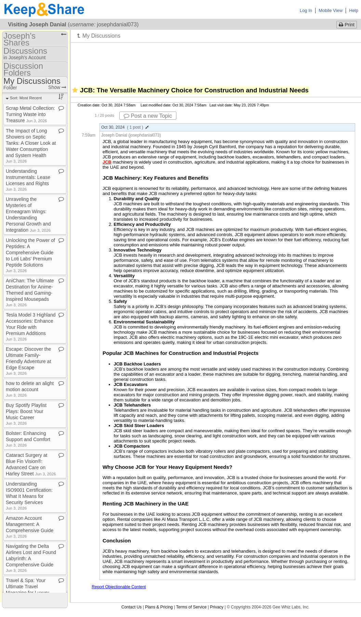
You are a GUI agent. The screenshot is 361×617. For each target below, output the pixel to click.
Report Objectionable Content (119, 586)
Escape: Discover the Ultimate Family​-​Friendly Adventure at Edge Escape (28, 360)
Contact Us (131, 607)
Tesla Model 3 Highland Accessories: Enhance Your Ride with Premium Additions (31, 326)
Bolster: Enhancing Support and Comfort (28, 438)
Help (353, 10)
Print (347, 24)
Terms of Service (191, 607)
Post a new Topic (148, 116)
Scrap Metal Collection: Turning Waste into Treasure (30, 114)
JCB (107, 162)
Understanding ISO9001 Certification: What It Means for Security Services (29, 495)
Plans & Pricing (159, 607)
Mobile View (331, 10)
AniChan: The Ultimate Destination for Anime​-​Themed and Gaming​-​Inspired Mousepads (30, 292)
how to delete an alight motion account (30, 389)
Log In (306, 10)
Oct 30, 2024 (125, 127)
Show (57, 87)
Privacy (216, 607)
